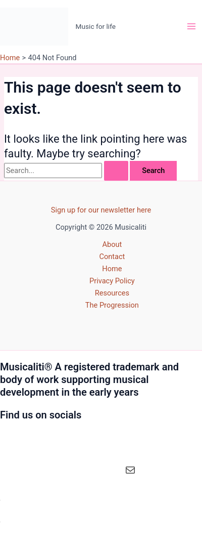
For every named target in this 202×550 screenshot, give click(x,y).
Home (112, 268)
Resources (112, 293)
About (112, 244)
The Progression (112, 305)
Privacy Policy (112, 280)
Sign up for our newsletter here (101, 210)
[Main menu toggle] (191, 26)
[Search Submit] (116, 171)
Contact (112, 256)
